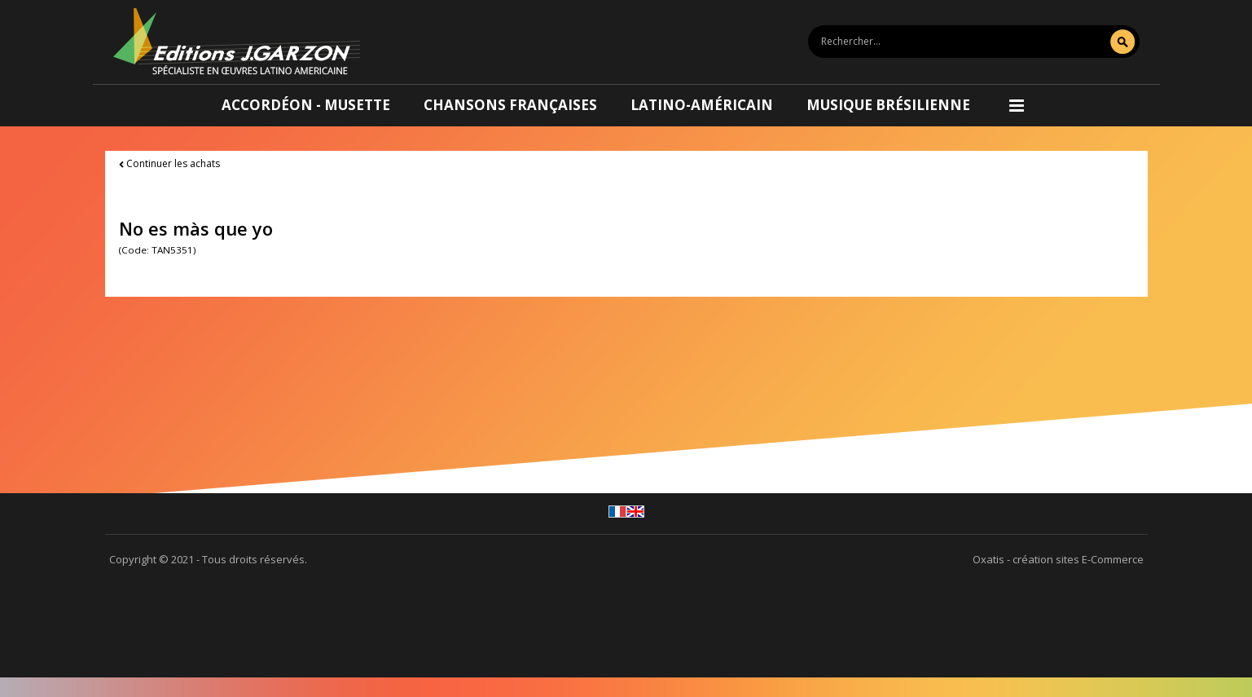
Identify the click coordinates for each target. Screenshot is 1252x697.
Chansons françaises (510, 104)
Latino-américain (701, 104)
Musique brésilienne (888, 104)
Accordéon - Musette (306, 104)
